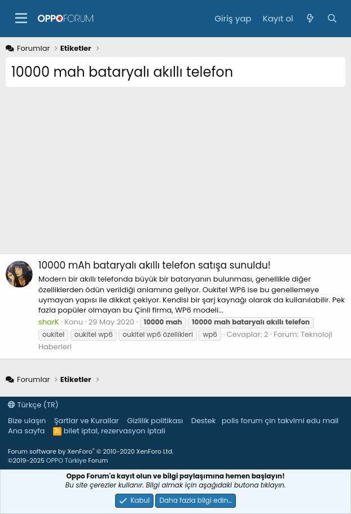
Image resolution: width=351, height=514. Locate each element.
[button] (21, 18)
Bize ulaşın (27, 420)
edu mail (322, 420)
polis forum (242, 420)
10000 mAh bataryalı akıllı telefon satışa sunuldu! (154, 265)
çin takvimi (284, 420)
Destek (203, 420)
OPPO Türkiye (66, 460)
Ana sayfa (26, 430)
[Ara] (332, 18)
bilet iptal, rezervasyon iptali (114, 430)
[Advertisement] (175, 174)
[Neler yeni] (310, 18)
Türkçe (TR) (33, 404)
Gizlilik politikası (155, 420)
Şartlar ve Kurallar (86, 420)
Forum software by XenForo (90, 451)
